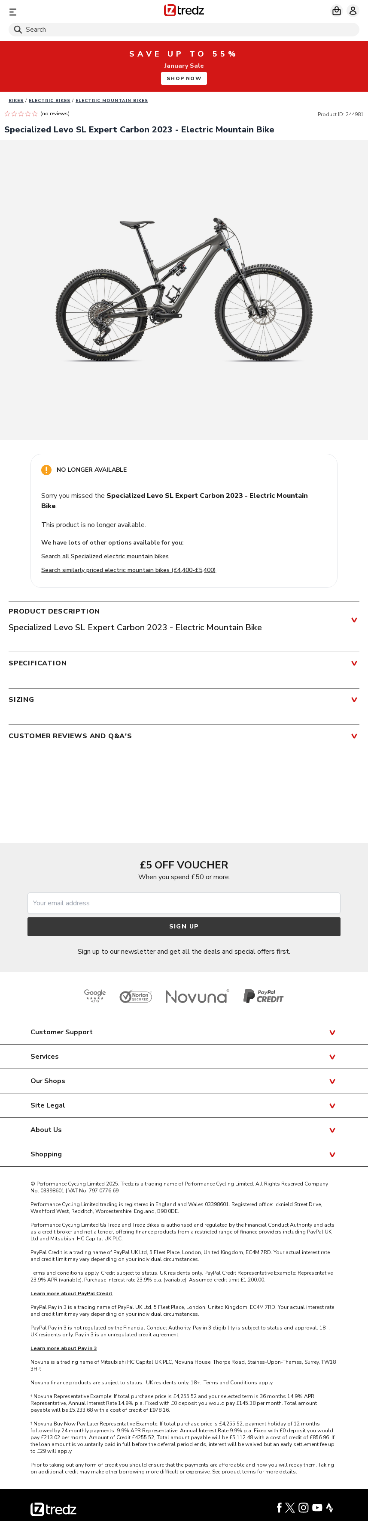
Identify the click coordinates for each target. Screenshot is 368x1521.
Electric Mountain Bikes (112, 101)
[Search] (184, 29)
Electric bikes (49, 101)
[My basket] (336, 10)
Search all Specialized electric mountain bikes (105, 556)
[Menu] (66, 11)
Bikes (16, 101)
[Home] (184, 11)
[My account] (353, 10)
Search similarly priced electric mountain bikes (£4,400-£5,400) (128, 570)
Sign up (184, 926)
